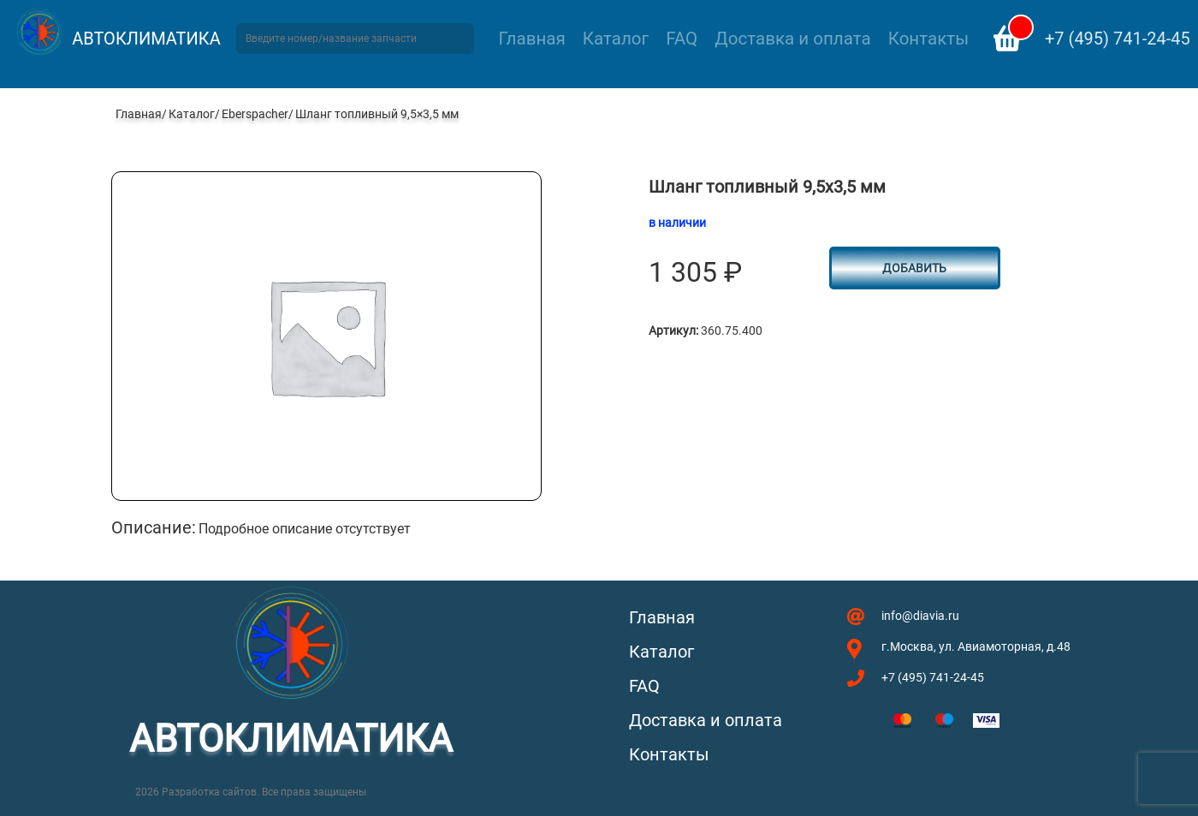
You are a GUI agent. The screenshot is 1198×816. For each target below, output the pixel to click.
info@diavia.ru (920, 615)
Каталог (616, 38)
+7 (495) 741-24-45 (1117, 38)
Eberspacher (255, 114)
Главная (532, 38)
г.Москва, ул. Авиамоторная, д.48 (975, 646)
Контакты (928, 38)
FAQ (681, 38)
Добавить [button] (914, 268)
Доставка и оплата (792, 38)
